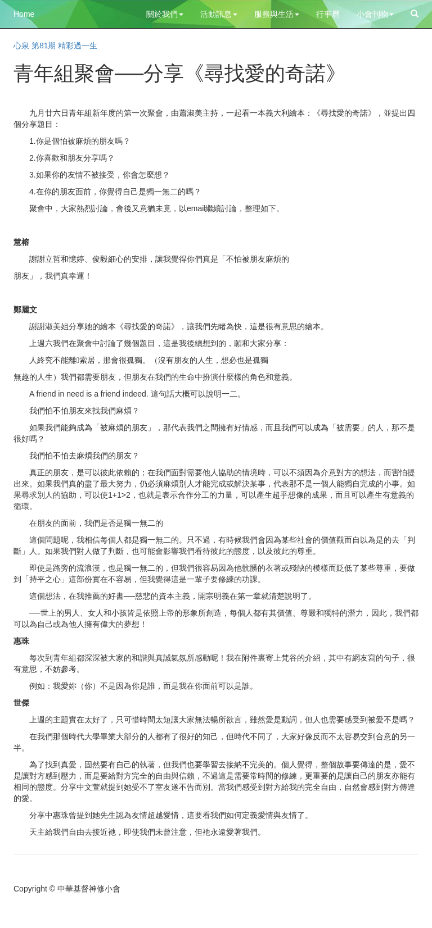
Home (24, 14)
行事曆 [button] (328, 14)
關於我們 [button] (164, 14)
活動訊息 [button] (218, 14)
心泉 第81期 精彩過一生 (55, 45)
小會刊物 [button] (375, 14)
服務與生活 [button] (276, 14)
